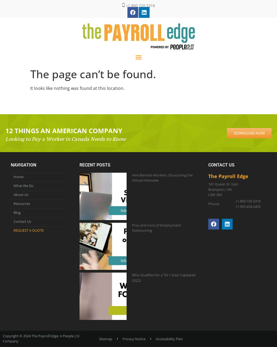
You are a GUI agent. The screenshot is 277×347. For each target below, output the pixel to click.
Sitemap (105, 338)
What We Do (24, 185)
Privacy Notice (134, 338)
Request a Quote (29, 230)
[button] (138, 57)
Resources (22, 203)
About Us (21, 194)
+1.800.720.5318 (138, 5)
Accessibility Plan (169, 338)
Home (19, 176)
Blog (17, 212)
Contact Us (22, 221)
